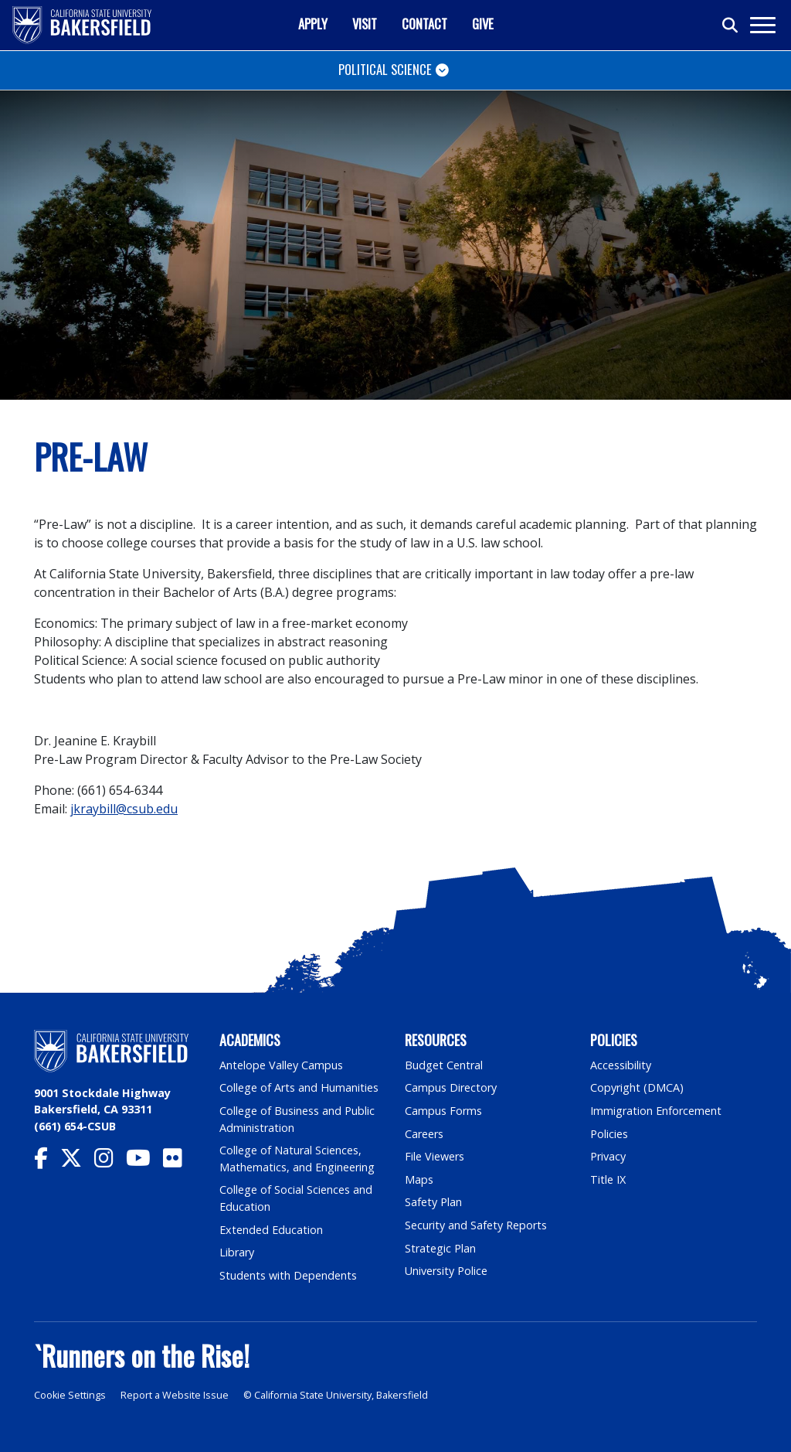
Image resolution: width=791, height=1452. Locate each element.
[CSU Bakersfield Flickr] (179, 1161)
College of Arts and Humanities (299, 1087)
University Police (446, 1270)
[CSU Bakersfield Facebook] (47, 1161)
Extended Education (271, 1229)
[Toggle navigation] (762, 25)
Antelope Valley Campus (281, 1065)
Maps (419, 1179)
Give (483, 23)
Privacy (608, 1156)
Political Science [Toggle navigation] (385, 69)
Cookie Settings (70, 1395)
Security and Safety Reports (476, 1225)
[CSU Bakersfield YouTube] (144, 1161)
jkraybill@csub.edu (124, 808)
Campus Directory (451, 1087)
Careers (424, 1133)
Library (236, 1252)
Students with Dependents (288, 1275)
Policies (609, 1133)
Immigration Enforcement (655, 1110)
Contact (424, 23)
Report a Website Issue (175, 1395)
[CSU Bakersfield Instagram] (110, 1161)
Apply (313, 23)
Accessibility (620, 1065)
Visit (364, 23)
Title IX (608, 1179)
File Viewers (434, 1156)
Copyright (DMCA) (637, 1087)
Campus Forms (443, 1110)
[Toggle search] (730, 25)
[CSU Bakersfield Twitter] (77, 1161)
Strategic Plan (440, 1248)
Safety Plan (433, 1202)
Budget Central (444, 1065)
